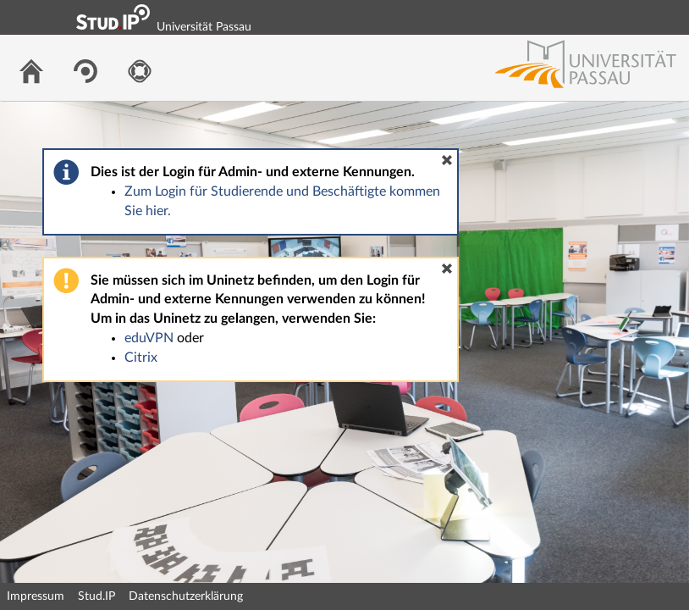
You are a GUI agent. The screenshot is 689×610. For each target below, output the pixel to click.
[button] (447, 160)
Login (668, 17)
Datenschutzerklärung (186, 596)
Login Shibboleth (581, 17)
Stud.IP (96, 596)
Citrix (140, 357)
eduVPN (149, 338)
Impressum (35, 596)
